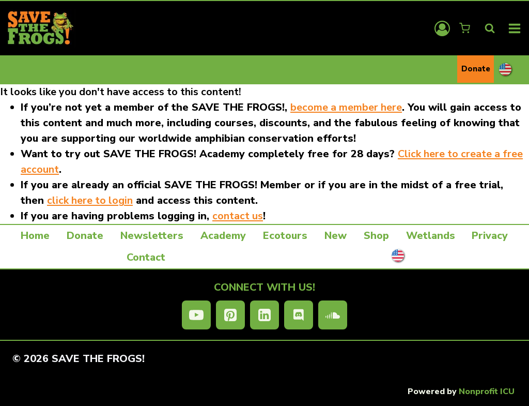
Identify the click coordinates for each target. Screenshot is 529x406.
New (335, 236)
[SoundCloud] (332, 314)
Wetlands (430, 236)
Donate (475, 69)
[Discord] (298, 314)
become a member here (346, 107)
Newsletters (151, 236)
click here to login (90, 200)
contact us (237, 216)
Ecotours (285, 236)
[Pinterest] (230, 314)
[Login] (442, 28)
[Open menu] (514, 28)
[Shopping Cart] (465, 28)
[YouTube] (196, 314)
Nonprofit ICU (487, 391)
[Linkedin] (264, 314)
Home (35, 236)
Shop (376, 236)
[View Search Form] (489, 28)
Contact (146, 257)
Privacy (490, 236)
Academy (223, 236)
